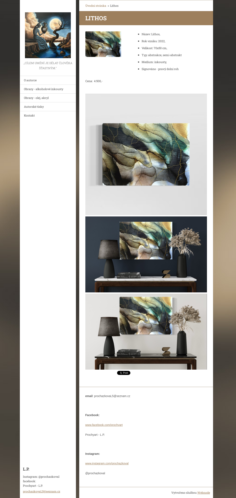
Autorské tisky (34, 107)
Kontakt (29, 115)
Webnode (203, 493)
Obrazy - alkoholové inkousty (43, 89)
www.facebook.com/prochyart (104, 425)
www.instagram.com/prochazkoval (107, 463)
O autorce (30, 80)
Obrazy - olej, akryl (36, 98)
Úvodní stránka (95, 6)
